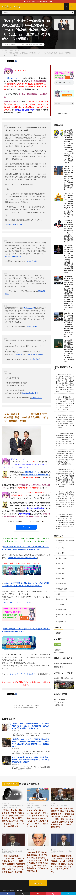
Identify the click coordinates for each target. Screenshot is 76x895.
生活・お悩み (60, 604)
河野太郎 (14, 807)
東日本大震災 (18, 851)
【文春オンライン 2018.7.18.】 (16, 224)
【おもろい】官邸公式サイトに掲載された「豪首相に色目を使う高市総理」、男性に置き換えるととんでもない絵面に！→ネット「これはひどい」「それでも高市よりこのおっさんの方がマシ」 (68, 178)
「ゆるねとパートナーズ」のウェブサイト (23, 674)
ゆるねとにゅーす (63, 113)
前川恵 (30, 44)
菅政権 (65, 805)
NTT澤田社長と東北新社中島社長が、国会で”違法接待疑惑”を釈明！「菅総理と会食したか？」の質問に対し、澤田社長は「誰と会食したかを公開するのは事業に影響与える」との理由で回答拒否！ (62, 818)
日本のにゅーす (61, 583)
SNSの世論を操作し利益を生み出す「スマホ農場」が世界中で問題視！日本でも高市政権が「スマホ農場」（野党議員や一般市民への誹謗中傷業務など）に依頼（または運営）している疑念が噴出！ (68, 324)
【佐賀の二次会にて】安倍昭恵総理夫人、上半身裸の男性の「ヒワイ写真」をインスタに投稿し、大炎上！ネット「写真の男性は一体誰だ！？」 (30, 726)
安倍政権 (35, 44)
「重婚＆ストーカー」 (32, 472)
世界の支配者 (12, 805)
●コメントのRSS (59, 652)
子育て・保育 (60, 578)
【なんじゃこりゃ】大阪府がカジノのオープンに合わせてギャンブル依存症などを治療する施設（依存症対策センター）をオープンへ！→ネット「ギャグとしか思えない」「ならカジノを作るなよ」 (68, 205)
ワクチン (6, 805)
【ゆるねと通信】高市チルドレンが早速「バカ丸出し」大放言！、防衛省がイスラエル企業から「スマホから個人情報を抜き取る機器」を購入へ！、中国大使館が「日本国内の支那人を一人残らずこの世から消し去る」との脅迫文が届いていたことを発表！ (65, 383)
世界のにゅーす (61, 573)
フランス (37, 807)
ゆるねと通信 (60, 553)
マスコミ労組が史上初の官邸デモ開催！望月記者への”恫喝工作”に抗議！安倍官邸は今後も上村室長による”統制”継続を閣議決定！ (30, 759)
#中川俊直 (18, 354)
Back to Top (38, 883)
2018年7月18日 (31, 261)
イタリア (43, 805)
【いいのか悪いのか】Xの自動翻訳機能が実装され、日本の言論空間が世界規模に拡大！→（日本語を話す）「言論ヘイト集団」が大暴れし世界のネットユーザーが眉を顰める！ (65, 440)
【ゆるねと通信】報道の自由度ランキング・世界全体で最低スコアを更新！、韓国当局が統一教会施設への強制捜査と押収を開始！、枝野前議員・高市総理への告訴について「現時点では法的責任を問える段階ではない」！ (68, 259)
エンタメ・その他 (61, 558)
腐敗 (61, 805)
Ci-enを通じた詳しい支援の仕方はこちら (22, 558)
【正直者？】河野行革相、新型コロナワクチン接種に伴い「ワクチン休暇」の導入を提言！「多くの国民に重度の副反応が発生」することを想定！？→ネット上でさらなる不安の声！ (13, 818)
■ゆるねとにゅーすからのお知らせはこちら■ (38, 1)
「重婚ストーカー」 (13, 78)
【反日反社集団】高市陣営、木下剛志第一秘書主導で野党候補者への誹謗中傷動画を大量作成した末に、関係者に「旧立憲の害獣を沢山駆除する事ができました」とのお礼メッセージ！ (65, 421)
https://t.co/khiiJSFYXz (35, 354)
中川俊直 (25, 44)
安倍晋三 (11, 851)
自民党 (40, 44)
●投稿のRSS (57, 650)
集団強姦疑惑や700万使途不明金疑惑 (35, 475)
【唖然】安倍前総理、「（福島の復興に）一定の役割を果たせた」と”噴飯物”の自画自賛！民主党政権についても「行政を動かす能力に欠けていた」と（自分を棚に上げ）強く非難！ (13, 864)
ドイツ (33, 807)
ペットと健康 (60, 568)
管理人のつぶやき (61, 609)
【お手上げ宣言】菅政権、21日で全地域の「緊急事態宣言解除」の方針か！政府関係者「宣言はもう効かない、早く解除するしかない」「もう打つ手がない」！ (62, 864)
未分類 (58, 594)
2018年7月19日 (31, 326)
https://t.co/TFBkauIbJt (13, 256)
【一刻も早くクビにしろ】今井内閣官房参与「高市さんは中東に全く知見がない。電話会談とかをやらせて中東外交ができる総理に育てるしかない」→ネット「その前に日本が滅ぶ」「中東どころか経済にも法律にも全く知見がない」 (65, 500)
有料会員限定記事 (61, 589)
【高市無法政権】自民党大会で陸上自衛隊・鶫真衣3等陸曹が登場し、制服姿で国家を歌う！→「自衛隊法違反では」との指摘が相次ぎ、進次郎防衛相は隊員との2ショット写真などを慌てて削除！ (65, 458)
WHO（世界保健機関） (34, 805)
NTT (54, 805)
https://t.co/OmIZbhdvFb (30, 393)
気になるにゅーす (61, 599)
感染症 (19, 805)
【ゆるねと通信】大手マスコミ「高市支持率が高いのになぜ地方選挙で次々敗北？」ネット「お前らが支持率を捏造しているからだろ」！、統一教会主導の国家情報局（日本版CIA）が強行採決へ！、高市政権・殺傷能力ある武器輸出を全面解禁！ (65, 478)
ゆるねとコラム (61, 548)
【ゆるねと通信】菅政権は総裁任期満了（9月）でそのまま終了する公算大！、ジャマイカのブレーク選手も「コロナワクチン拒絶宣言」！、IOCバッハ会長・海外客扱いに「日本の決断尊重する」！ (37, 861)
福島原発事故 (5, 852)
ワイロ (58, 805)
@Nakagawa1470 (29, 308)
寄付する (26, 527)
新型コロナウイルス (62, 851)
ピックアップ (16, 44)
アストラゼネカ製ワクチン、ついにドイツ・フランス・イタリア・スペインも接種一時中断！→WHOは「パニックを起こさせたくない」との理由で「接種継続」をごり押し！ (37, 818)
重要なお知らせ (61, 621)
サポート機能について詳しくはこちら (16, 602)
